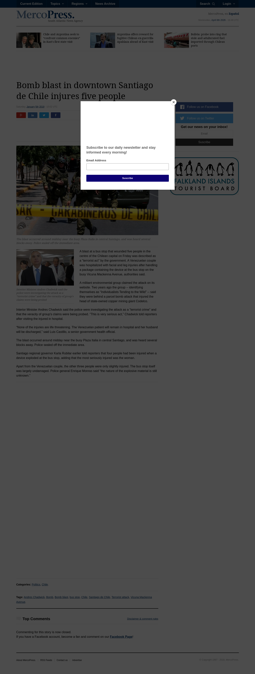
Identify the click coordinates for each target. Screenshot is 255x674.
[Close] (174, 102)
